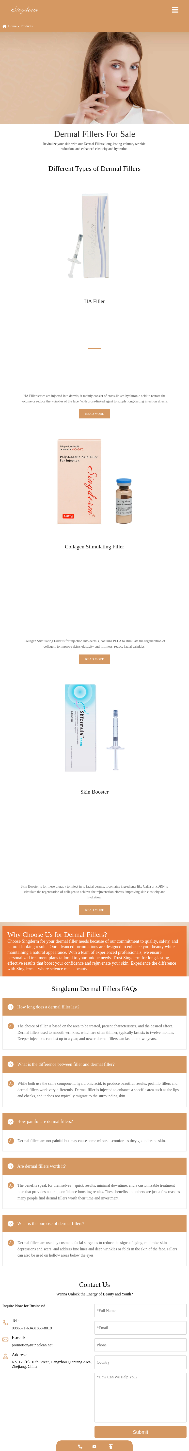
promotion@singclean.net (32, 1345)
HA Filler (94, 301)
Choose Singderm (23, 941)
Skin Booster (94, 792)
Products (27, 26)
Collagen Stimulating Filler (94, 546)
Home (12, 26)
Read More (94, 413)
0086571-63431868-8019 (32, 1328)
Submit (140, 1432)
